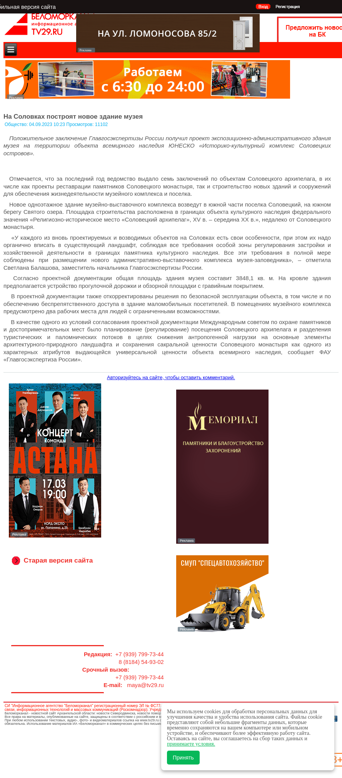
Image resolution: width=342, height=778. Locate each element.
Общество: (17, 124)
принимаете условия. (191, 744)
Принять (183, 757)
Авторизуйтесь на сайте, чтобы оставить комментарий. (171, 377)
